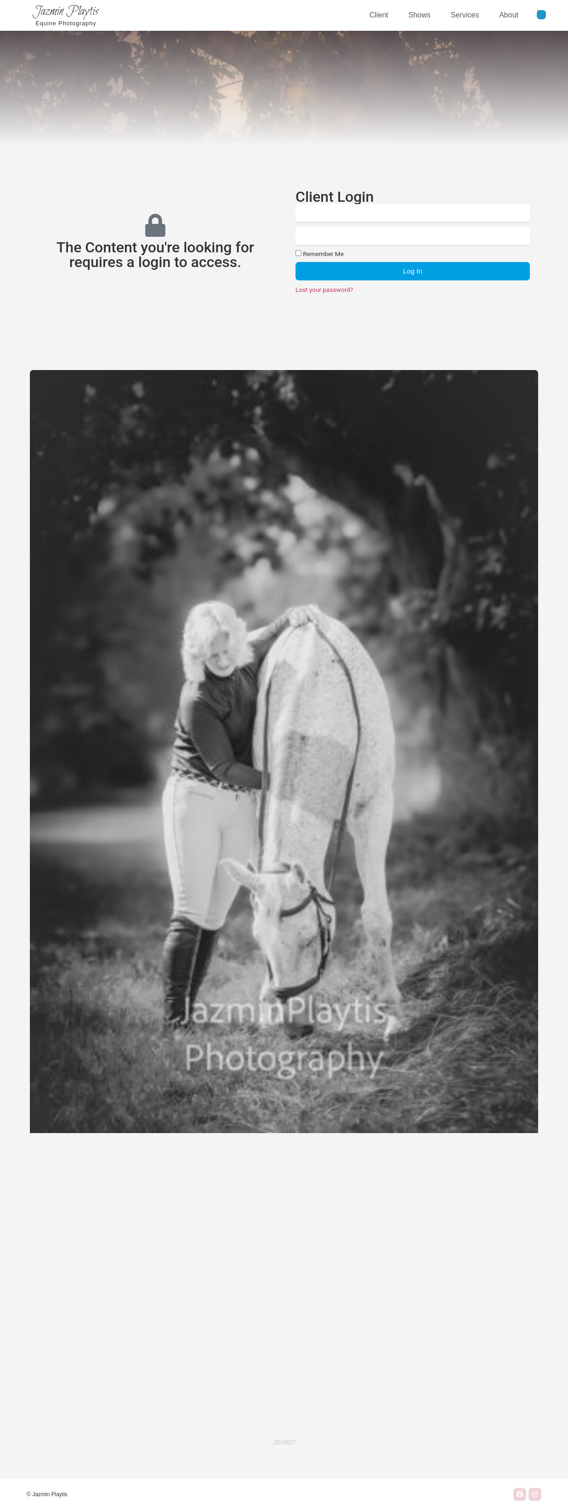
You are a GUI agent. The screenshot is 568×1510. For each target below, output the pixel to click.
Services (465, 15)
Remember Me (319, 253)
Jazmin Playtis (66, 11)
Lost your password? (324, 289)
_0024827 (284, 1442)
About (508, 15)
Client (378, 15)
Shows (420, 15)
